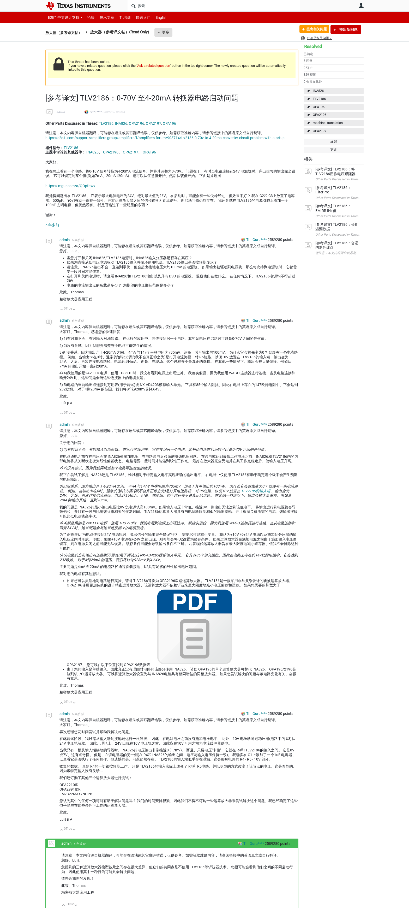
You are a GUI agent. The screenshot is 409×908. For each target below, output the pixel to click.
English (155, 17)
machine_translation (328, 123)
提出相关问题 (315, 29)
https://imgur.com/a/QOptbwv (70, 186)
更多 (168, 32)
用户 (361, 5)
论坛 (88, 17)
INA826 (318, 91)
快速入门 (138, 17)
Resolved (313, 46)
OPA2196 (319, 115)
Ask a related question (153, 66)
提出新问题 (348, 29)
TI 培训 (120, 17)
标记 (333, 142)
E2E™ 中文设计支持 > (63, 17)
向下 (74, 310)
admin (60, 112)
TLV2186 (319, 99)
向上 (61, 310)
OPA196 (318, 107)
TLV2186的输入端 (255, 491)
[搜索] (214, 5)
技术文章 (103, 17)
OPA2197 (319, 131)
